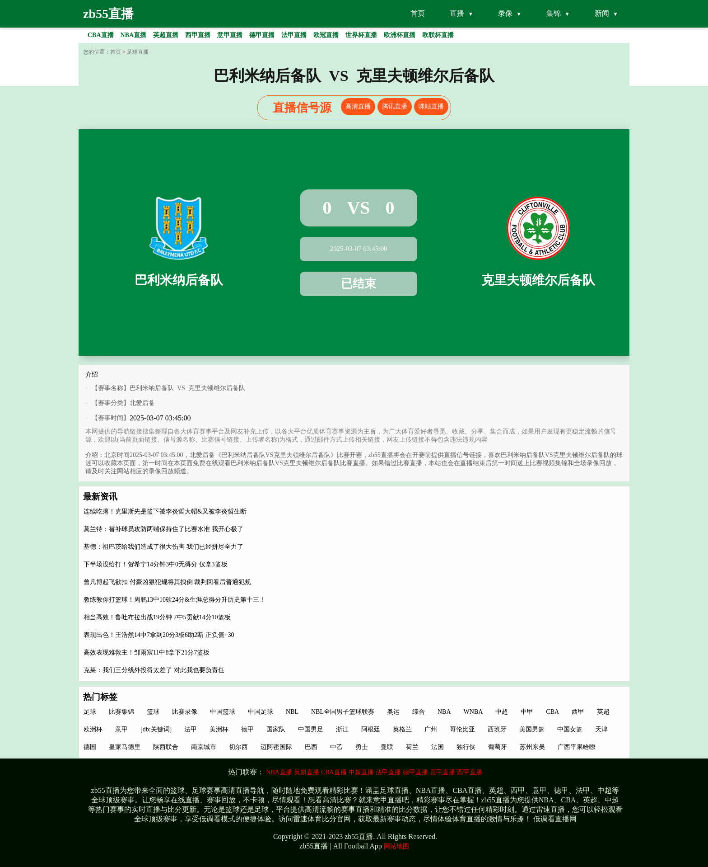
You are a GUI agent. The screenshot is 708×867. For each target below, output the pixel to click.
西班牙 (497, 729)
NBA (444, 711)
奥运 (393, 711)
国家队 (275, 729)
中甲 (527, 711)
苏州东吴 (532, 747)
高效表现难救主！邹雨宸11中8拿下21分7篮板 (147, 652)
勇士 (361, 747)
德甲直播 (415, 772)
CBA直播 (334, 772)
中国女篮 (569, 729)
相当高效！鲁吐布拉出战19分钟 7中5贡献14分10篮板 (157, 617)
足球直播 (138, 52)
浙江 (342, 729)
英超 (603, 711)
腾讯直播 (394, 106)
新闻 (602, 13)
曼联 (387, 747)
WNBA (473, 711)
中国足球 (260, 711)
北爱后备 (142, 403)
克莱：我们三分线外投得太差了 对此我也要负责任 (154, 670)
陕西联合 (165, 747)
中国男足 (310, 729)
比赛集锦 (121, 711)
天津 (601, 729)
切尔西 (238, 747)
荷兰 (412, 747)
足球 (90, 711)
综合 (418, 711)
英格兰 (402, 729)
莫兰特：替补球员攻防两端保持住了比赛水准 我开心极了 (163, 529)
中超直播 (361, 772)
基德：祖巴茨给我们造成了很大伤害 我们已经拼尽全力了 (163, 546)
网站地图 (396, 846)
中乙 (336, 747)
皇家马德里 (124, 747)
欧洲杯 (93, 729)
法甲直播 (388, 772)
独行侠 (465, 747)
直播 (457, 13)
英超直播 (306, 772)
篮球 (153, 711)
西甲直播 (469, 772)
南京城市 (203, 747)
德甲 (247, 729)
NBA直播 (279, 772)
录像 (505, 13)
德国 (90, 747)
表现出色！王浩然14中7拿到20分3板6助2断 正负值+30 (159, 634)
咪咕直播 (431, 106)
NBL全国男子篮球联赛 (342, 711)
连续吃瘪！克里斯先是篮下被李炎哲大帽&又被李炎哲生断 (165, 511)
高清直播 (358, 106)
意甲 (121, 729)
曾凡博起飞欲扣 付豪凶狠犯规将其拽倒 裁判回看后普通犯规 (167, 582)
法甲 (190, 729)
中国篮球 (222, 711)
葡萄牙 (497, 747)
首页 (417, 13)
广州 (430, 729)
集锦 (553, 13)
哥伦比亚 (462, 729)
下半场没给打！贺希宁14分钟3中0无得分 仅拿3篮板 (156, 564)
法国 (437, 747)
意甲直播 (442, 772)
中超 (501, 711)
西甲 (578, 711)
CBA (552, 711)
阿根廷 (370, 729)
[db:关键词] (156, 729)
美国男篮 (532, 729)
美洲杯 (219, 729)
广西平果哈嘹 (577, 747)
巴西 (311, 747)
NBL (292, 711)
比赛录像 (184, 711)
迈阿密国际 (276, 747)
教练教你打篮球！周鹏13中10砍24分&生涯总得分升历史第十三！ (175, 599)
